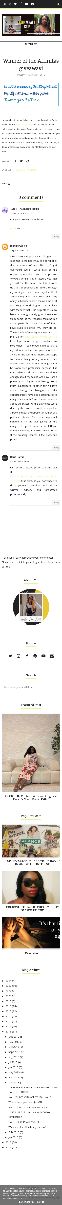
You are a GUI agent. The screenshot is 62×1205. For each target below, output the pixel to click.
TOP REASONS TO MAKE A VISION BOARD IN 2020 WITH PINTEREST (32, 862)
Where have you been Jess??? (25, 1102)
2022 (8, 990)
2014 (8, 1026)
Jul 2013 (13, 1062)
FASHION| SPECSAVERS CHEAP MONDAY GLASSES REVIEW (32, 908)
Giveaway (19, 169)
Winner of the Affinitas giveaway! (27, 1127)
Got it (40, 1202)
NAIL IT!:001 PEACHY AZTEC (24, 1121)
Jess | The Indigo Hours (24, 208)
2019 (8, 1001)
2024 (8, 980)
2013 (8, 1031)
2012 (8, 1142)
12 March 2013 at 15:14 (21, 213)
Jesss (13, 228)
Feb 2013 (13, 1132)
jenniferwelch (18, 245)
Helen (45, 129)
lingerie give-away (23, 124)
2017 (8, 1011)
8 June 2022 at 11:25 (19, 461)
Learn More (26, 1202)
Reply (56, 236)
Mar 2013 (14, 1082)
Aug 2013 (13, 1057)
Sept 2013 (14, 1051)
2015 (8, 1021)
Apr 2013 (13, 1077)
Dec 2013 (14, 1036)
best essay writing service (41, 336)
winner (32, 169)
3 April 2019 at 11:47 (19, 250)
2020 (8, 996)
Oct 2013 (13, 1046)
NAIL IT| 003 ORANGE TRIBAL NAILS (29, 1097)
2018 (8, 1006)
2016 (8, 1016)
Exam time (32, 953)
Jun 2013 (13, 1067)
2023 (8, 985)
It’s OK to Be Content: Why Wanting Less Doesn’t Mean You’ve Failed (31, 797)
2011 (8, 1147)
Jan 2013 (13, 1137)
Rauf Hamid (17, 457)
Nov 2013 (14, 1041)
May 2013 (14, 1072)
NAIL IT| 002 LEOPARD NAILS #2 (27, 1107)
